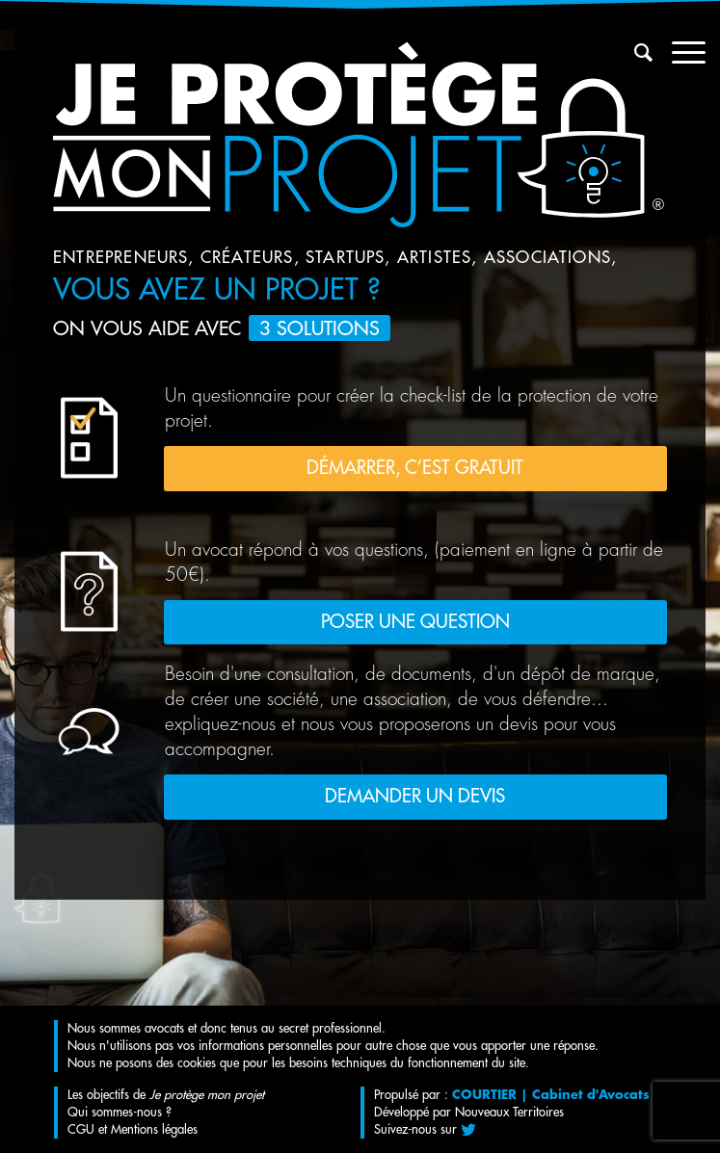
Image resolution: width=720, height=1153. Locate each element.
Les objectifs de (165, 1094)
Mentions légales (154, 1129)
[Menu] (679, 53)
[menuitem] (634, 53)
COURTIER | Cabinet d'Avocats (551, 1094)
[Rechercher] (634, 53)
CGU (80, 1129)
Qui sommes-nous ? (119, 1112)
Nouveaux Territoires (509, 1112)
